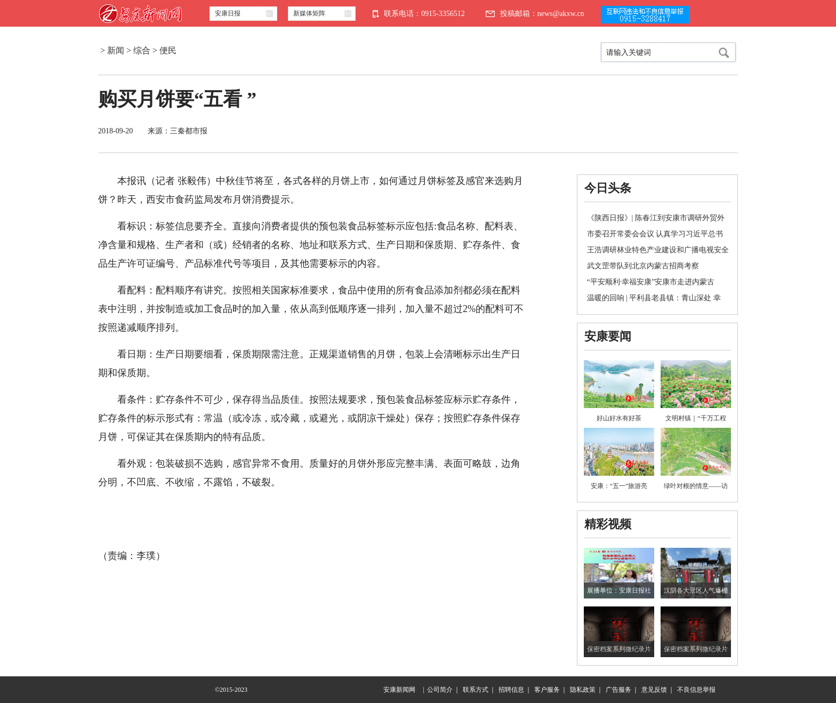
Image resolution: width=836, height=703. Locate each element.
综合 (141, 50)
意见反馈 (654, 689)
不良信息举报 (696, 689)
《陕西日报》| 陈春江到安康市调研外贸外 (656, 218)
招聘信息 (511, 689)
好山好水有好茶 (619, 418)
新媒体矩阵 (309, 13)
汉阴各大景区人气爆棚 (696, 590)
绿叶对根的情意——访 (696, 486)
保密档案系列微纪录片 (619, 649)
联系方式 (475, 689)
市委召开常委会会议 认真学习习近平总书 (655, 234)
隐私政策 (583, 689)
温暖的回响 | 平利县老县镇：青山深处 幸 (654, 298)
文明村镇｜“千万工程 (695, 418)
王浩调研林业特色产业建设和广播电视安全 (658, 250)
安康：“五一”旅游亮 (619, 486)
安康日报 (227, 13)
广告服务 (618, 689)
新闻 (115, 50)
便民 (167, 50)
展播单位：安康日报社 (619, 590)
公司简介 (440, 689)
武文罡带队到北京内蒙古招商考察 (643, 266)
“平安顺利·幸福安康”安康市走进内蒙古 (651, 282)
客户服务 (547, 689)
